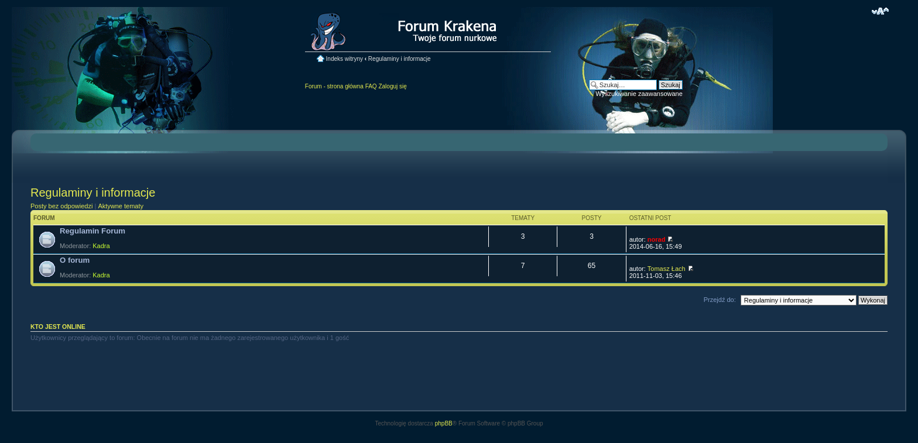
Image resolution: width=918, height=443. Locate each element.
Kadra (101, 245)
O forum (75, 260)
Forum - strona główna (334, 86)
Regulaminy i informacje (399, 59)
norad (657, 239)
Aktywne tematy (120, 206)
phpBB (444, 423)
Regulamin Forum (92, 230)
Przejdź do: (720, 299)
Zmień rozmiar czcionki (880, 11)
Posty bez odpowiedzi (61, 206)
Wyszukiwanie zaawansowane (638, 93)
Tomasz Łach (667, 268)
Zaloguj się (392, 86)
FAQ (371, 86)
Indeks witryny (344, 59)
